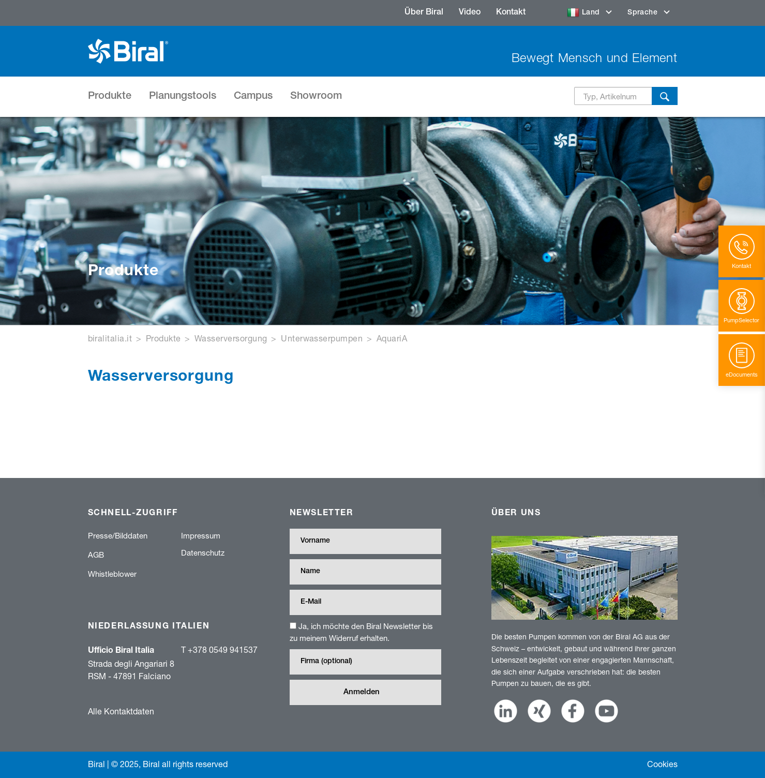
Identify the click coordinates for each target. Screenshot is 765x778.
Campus (253, 97)
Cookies (662, 764)
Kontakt (511, 13)
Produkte (109, 97)
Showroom (316, 97)
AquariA (392, 338)
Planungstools (182, 97)
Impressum (200, 535)
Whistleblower (112, 573)
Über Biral (423, 13)
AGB (96, 554)
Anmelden (361, 692)
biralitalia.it (110, 338)
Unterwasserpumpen (322, 338)
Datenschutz (202, 552)
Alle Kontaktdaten (121, 711)
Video (470, 13)
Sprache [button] (643, 13)
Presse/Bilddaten (117, 535)
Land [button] (585, 13)
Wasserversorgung (230, 338)
